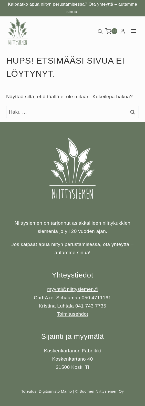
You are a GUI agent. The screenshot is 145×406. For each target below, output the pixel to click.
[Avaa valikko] (133, 31)
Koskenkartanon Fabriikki (72, 350)
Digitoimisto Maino (55, 391)
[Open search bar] (100, 31)
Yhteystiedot (72, 275)
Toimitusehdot (72, 314)
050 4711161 (96, 297)
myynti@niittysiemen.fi (72, 289)
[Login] (123, 31)
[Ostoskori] (111, 31)
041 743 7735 (90, 306)
